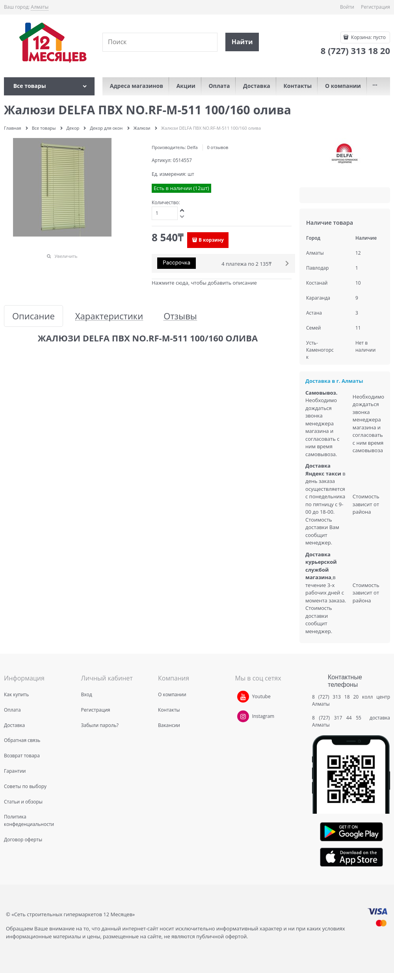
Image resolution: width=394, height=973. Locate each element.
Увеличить (66, 256)
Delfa (192, 147)
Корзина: (368, 37)
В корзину (211, 240)
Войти (347, 7)
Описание (33, 316)
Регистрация (375, 7)
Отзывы (180, 316)
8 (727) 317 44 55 (338, 717)
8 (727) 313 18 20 (335, 696)
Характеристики (109, 316)
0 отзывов (217, 147)
